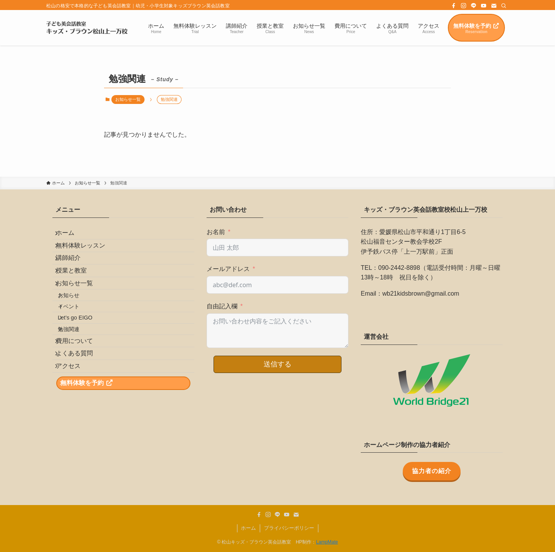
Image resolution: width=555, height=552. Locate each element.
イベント (77, 343)
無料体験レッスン (86, 254)
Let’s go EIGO (83, 359)
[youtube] (484, 6)
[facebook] (454, 6)
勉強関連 (77, 376)
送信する (277, 364)
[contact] (494, 6)
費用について (80, 393)
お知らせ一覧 (128, 99)
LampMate (327, 542)
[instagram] (464, 6)
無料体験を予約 (92, 452)
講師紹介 (74, 272)
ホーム (71, 236)
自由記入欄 (222, 306)
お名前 (216, 232)
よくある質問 (80, 411)
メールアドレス (228, 269)
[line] (474, 6)
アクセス (74, 429)
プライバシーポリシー (289, 528)
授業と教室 (77, 290)
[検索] (504, 6)
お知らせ (77, 326)
